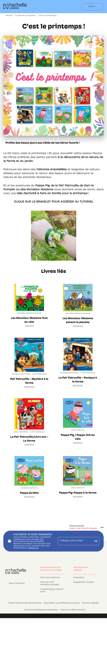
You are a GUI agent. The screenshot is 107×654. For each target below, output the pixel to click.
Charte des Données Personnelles (24, 603)
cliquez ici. (33, 548)
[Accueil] (15, 6)
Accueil (9, 15)
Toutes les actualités (25, 15)
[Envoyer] (96, 541)
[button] (52, 577)
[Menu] (93, 6)
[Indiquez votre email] (75, 541)
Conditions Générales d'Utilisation (41, 610)
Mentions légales (90, 603)
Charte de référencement (72, 610)
